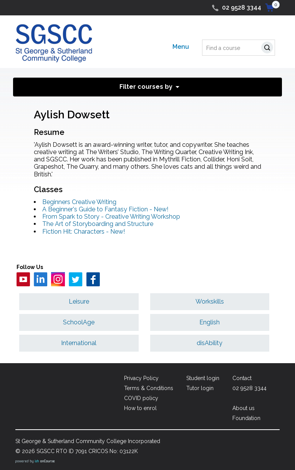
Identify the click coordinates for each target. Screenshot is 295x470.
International (78, 343)
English (209, 322)
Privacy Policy (141, 378)
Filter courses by (145, 86)
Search (268, 48)
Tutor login (200, 388)
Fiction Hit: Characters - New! (83, 231)
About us (243, 408)
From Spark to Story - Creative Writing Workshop (111, 216)
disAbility (209, 343)
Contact (242, 378)
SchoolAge (78, 322)
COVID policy (141, 398)
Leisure (79, 301)
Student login (202, 378)
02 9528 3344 (241, 7)
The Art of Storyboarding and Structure (97, 224)
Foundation (246, 418)
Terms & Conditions (148, 388)
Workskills (210, 301)
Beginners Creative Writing (79, 202)
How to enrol (140, 408)
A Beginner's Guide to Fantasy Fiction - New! (105, 209)
